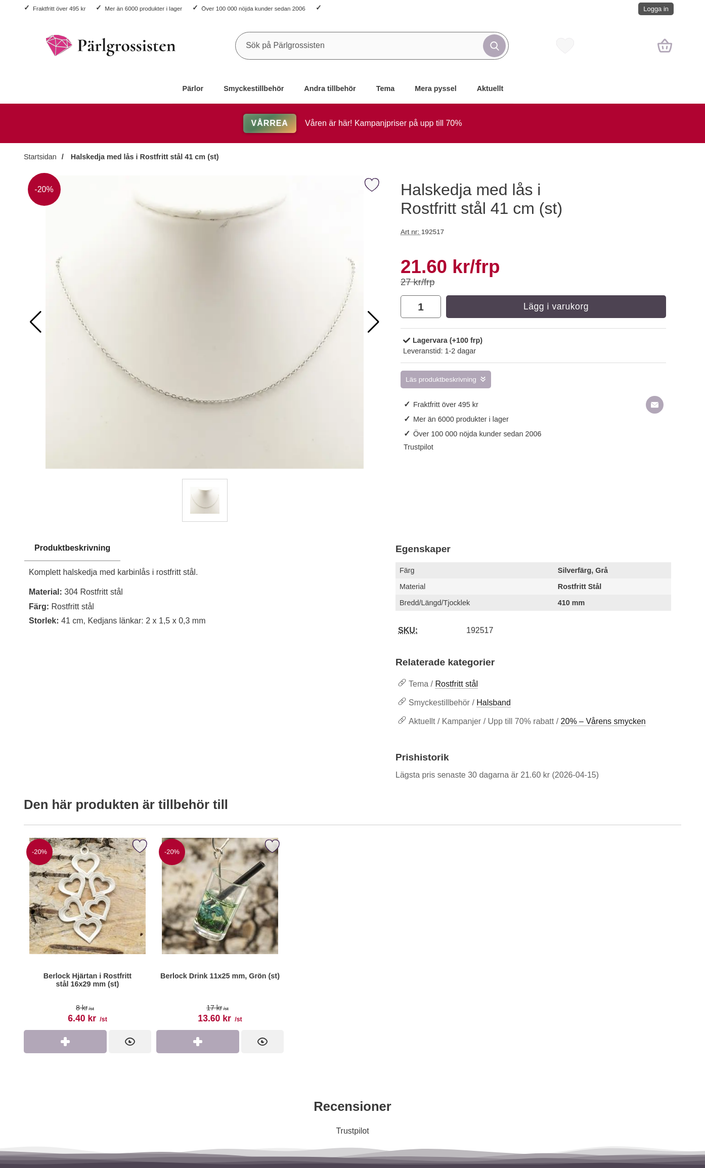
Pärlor (193, 88)
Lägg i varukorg (556, 306)
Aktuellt (490, 88)
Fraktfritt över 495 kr (59, 8)
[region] (204, 548)
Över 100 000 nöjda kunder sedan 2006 (253, 8)
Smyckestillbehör (254, 88)
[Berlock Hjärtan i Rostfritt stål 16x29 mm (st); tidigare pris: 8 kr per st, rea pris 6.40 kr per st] (87, 932)
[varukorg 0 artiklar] (664, 45)
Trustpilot (418, 447)
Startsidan (40, 157)
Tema (385, 88)
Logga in (656, 9)
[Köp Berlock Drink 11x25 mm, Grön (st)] (197, 1041)
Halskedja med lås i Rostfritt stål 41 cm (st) (144, 157)
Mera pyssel (435, 88)
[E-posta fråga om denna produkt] (655, 405)
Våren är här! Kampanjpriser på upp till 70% (352, 123)
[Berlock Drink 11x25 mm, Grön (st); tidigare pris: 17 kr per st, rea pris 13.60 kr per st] (220, 932)
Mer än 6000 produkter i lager (143, 8)
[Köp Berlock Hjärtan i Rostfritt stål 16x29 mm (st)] (65, 1041)
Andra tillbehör (330, 88)
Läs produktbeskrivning (441, 379)
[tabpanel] (204, 587)
